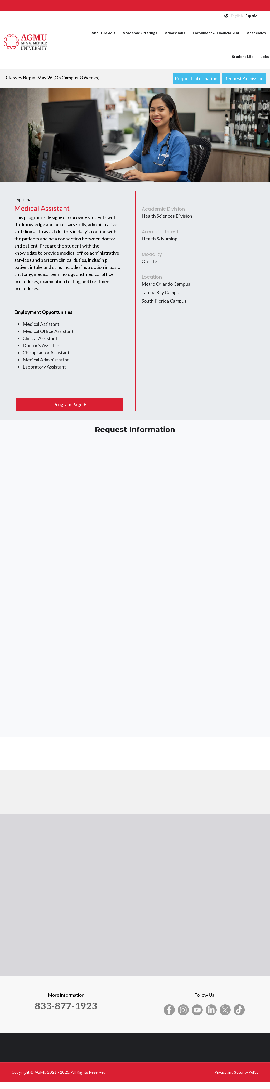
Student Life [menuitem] (242, 56)
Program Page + (69, 404)
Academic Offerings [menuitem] (140, 33)
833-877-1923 (66, 1005)
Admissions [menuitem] (175, 33)
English (237, 16)
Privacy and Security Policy (236, 1072)
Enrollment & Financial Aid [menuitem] (216, 33)
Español (251, 16)
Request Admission (244, 78)
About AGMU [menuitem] (103, 33)
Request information (196, 78)
